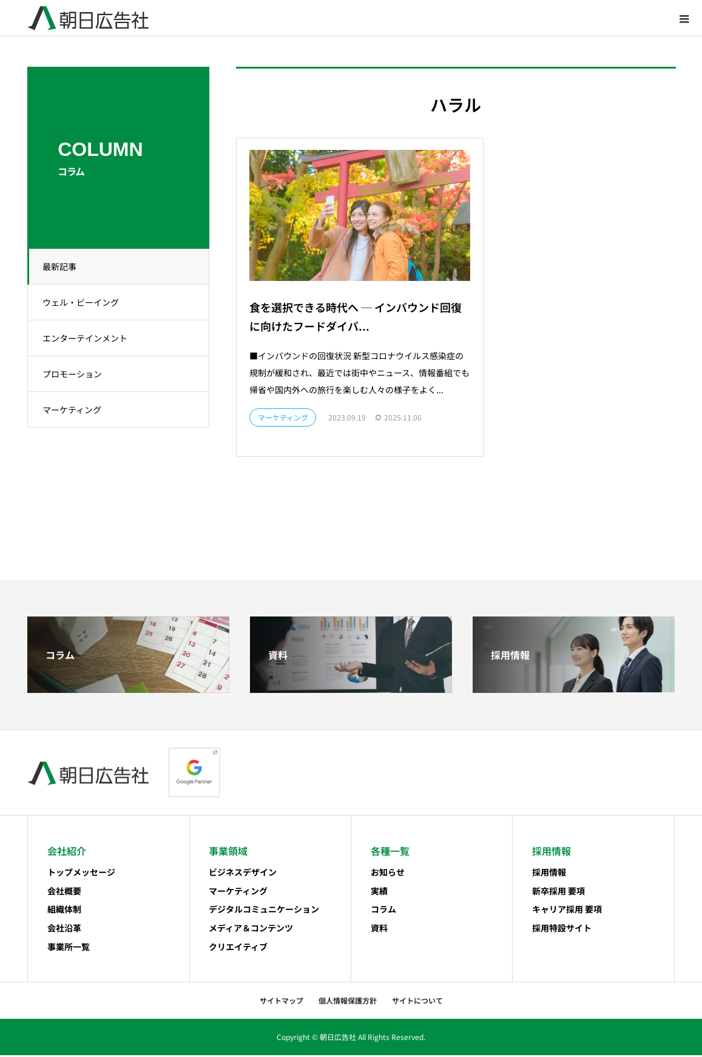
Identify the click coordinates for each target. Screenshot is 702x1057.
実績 (379, 892)
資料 (379, 930)
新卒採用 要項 (558, 892)
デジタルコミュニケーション (264, 911)
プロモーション (76, 374)
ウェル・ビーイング (84, 302)
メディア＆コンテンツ (251, 930)
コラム (383, 911)
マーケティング (75, 410)
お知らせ (388, 874)
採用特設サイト (562, 930)
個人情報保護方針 (348, 1002)
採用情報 (549, 874)
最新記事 (63, 266)
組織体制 (64, 911)
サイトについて (417, 1002)
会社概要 (64, 892)
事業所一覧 (68, 948)
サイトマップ (281, 1002)
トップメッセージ (81, 874)
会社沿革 (64, 930)
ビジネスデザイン (243, 874)
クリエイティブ (238, 948)
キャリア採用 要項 (567, 911)
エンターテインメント (88, 338)
